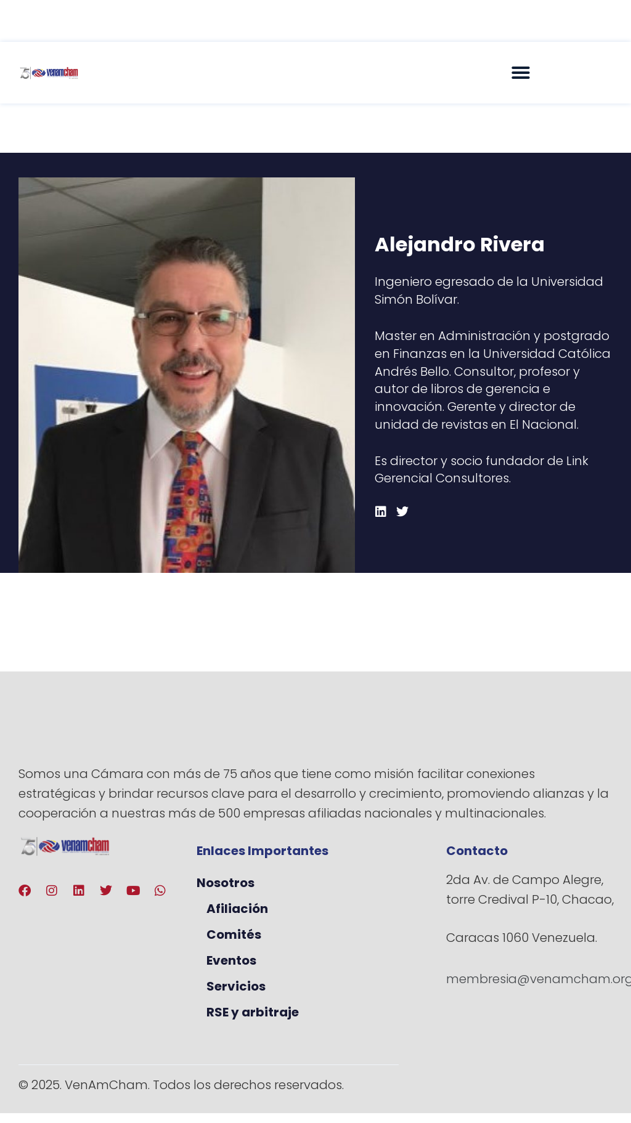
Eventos (231, 960)
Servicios (236, 986)
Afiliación (237, 908)
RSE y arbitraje (252, 1012)
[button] (520, 72)
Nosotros (225, 882)
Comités (233, 934)
